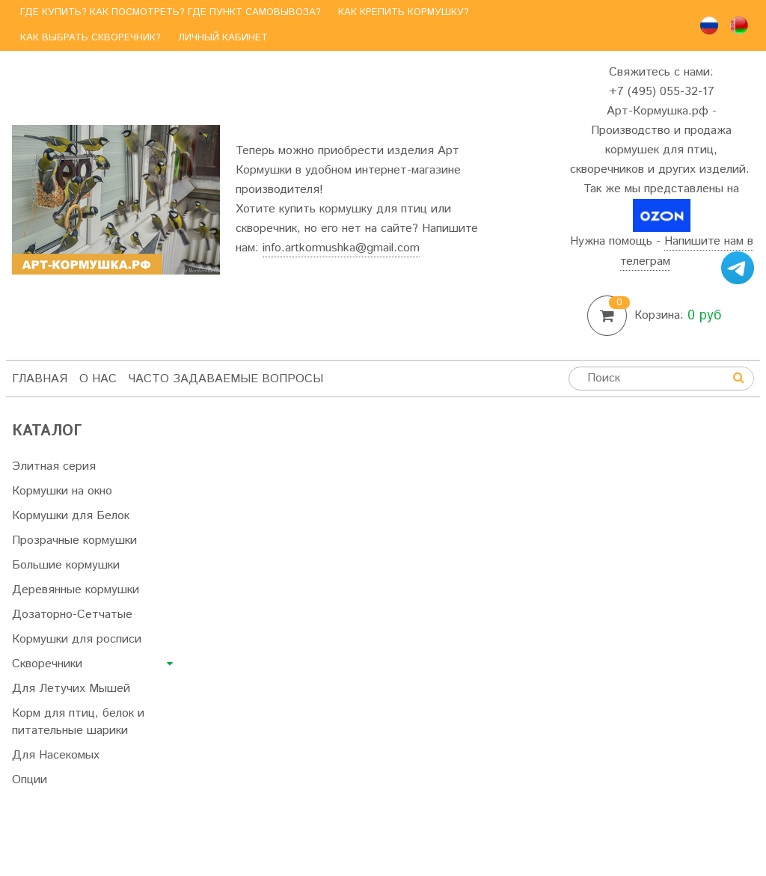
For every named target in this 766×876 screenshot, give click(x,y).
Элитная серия (54, 466)
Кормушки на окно (62, 491)
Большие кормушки (66, 565)
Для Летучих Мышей (71, 688)
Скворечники (47, 664)
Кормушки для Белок (70, 515)
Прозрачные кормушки (74, 540)
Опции (29, 779)
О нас (98, 379)
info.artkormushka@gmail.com (341, 248)
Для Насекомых (55, 755)
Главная (39, 379)
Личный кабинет (223, 38)
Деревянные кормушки (75, 589)
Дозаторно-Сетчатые (72, 614)
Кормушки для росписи (76, 639)
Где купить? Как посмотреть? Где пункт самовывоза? (170, 12)
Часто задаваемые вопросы (226, 379)
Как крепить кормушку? (403, 12)
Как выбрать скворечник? (90, 38)
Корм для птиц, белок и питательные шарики (78, 722)
